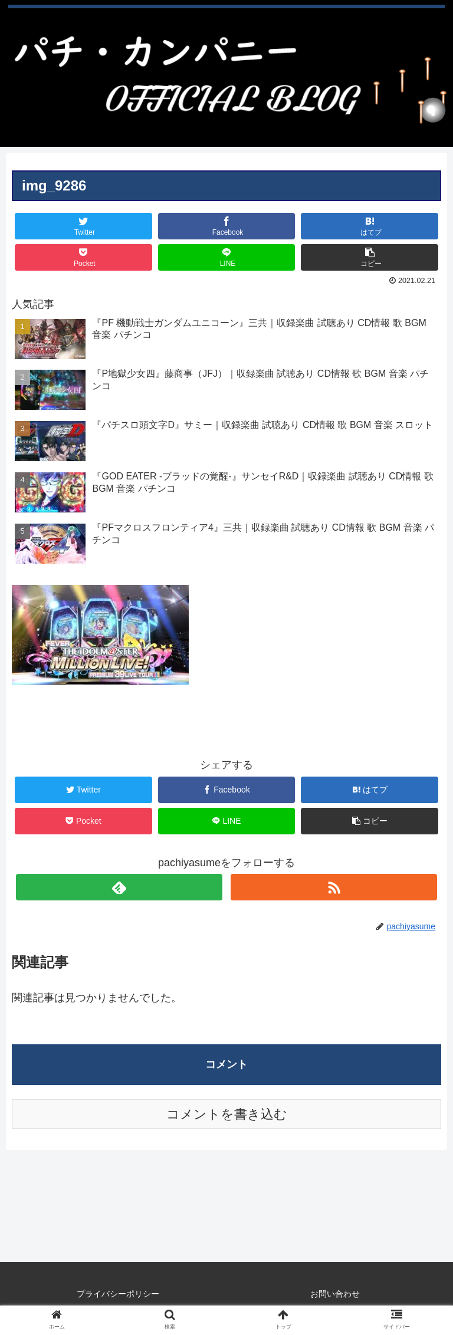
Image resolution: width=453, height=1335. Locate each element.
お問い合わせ (335, 1293)
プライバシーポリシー (118, 1293)
